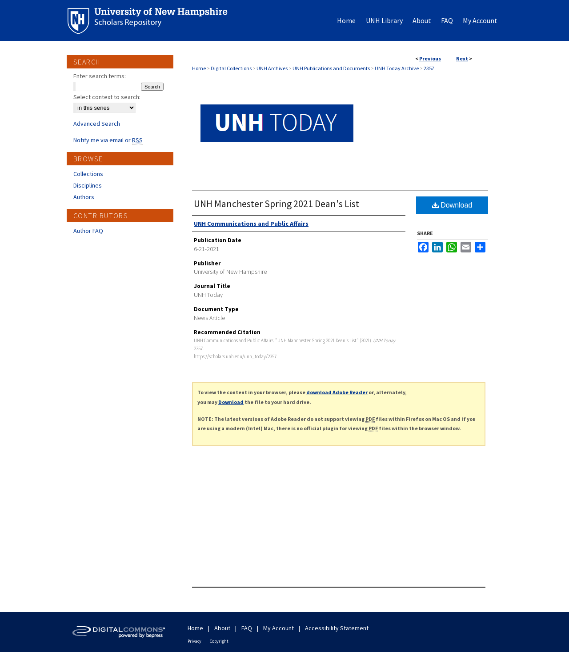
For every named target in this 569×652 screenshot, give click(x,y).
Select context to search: (106, 97)
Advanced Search (96, 124)
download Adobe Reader (337, 392)
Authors (83, 197)
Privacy (194, 641)
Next (462, 58)
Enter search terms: (99, 76)
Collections (88, 174)
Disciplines (87, 185)
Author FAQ (88, 231)
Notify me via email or (108, 140)
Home (199, 68)
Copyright (219, 641)
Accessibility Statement (337, 628)
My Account (278, 628)
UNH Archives (272, 68)
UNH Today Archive (397, 68)
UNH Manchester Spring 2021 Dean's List (276, 203)
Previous (430, 58)
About (222, 628)
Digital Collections (231, 68)
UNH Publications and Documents (331, 68)
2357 (429, 68)
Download (452, 205)
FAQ (246, 628)
